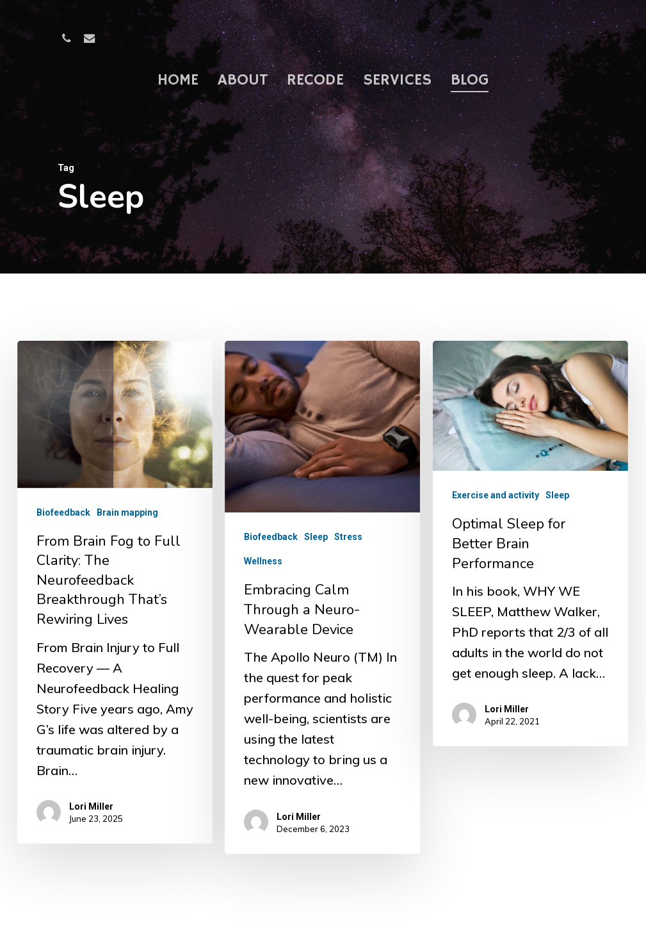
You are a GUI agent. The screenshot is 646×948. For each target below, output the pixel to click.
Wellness (263, 564)
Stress (348, 540)
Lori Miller (91, 806)
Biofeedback (63, 512)
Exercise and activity (494, 510)
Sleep (316, 540)
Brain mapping (127, 512)
